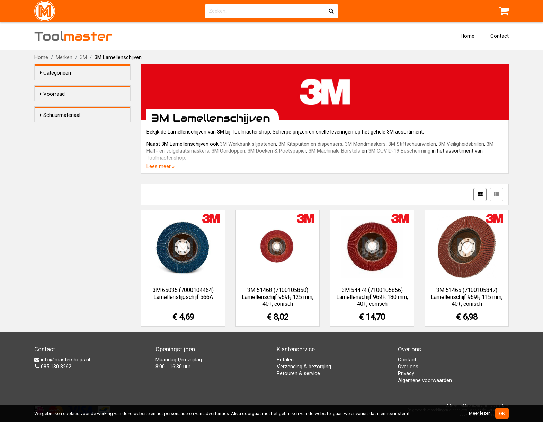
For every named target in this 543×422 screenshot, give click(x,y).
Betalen (285, 359)
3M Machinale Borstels (334, 151)
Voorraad (52, 94)
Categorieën (55, 72)
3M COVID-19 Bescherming (399, 151)
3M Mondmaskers (365, 144)
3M (83, 57)
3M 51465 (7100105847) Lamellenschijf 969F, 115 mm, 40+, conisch (466, 297)
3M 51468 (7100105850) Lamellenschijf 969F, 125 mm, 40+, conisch (277, 297)
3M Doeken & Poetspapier (277, 151)
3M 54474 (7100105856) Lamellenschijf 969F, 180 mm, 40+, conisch (372, 297)
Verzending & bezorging (304, 366)
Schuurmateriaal (60, 127)
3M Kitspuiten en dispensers (310, 144)
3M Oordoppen (228, 151)
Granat (61, 150)
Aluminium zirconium (77, 141)
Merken (64, 57)
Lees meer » (160, 166)
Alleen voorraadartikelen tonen (84, 107)
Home (467, 36)
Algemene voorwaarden (425, 380)
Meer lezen (480, 413)
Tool (73, 36)
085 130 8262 (52, 366)
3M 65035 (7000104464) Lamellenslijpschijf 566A (183, 293)
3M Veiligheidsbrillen (461, 144)
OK (502, 413)
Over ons (408, 366)
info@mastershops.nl (62, 359)
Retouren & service (298, 373)
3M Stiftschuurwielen (412, 144)
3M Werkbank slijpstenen (248, 144)
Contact (499, 36)
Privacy (406, 373)
